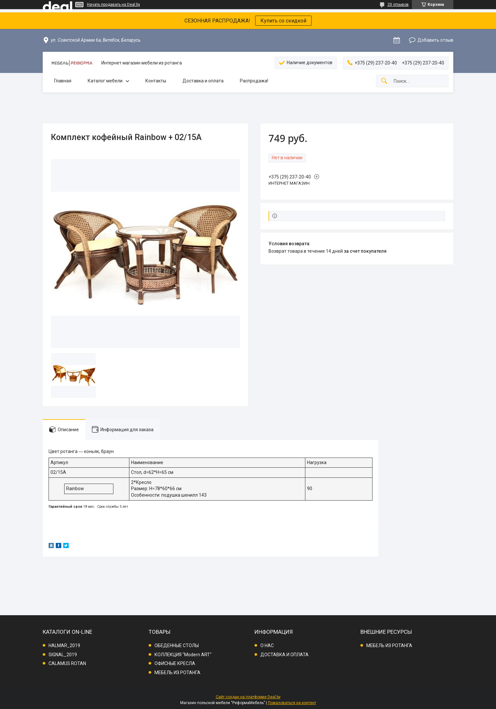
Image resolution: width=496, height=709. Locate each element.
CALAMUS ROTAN (67, 663)
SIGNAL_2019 (63, 654)
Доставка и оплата (203, 80)
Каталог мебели (105, 80)
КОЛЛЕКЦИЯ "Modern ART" (183, 654)
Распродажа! (254, 80)
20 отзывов (398, 4)
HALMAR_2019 (64, 645)
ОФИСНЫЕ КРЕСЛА (174, 663)
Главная (62, 80)
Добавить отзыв (435, 40)
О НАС (267, 645)
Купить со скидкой (283, 21)
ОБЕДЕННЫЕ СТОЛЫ (176, 645)
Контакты (155, 80)
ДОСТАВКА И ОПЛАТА (284, 654)
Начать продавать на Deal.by (113, 4)
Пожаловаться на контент (292, 703)
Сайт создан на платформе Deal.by (248, 697)
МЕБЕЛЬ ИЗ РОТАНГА (177, 672)
